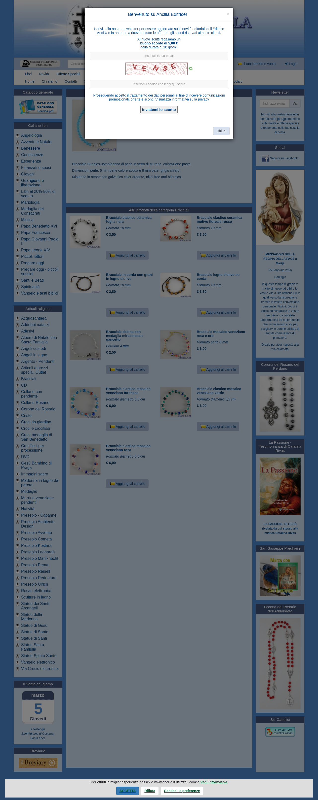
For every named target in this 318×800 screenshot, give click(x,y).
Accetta (127, 791)
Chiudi (221, 131)
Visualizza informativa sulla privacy (182, 99)
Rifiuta (149, 791)
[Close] (228, 13)
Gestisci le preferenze (182, 791)
